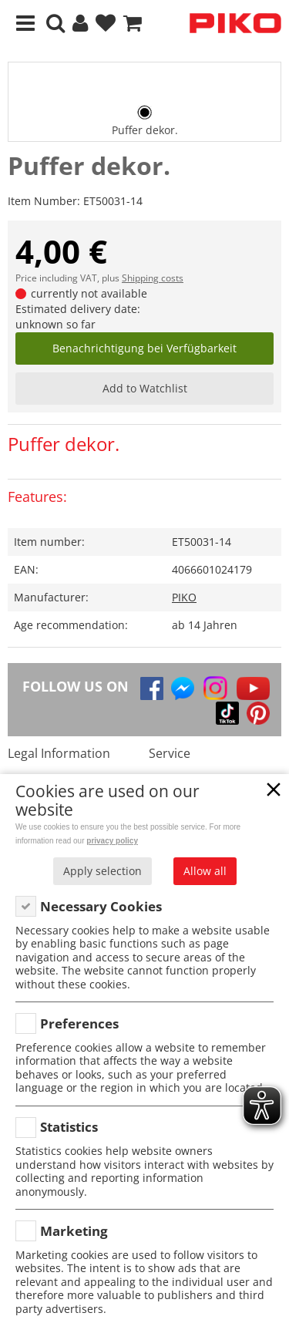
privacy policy (112, 841)
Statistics (69, 1127)
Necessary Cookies (101, 906)
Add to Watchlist (144, 388)
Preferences (79, 1023)
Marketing (74, 1231)
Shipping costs (152, 277)
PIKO (184, 597)
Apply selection (102, 870)
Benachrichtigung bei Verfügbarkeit (144, 348)
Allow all (205, 870)
